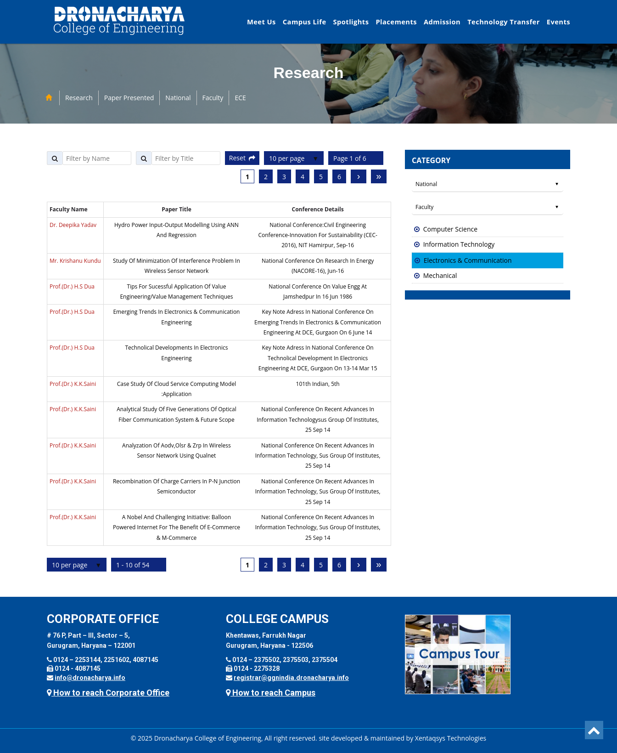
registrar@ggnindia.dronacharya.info (291, 677)
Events (558, 21)
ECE (240, 97)
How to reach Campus (270, 692)
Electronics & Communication (468, 260)
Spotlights (351, 21)
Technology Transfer (503, 21)
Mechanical (440, 275)
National (178, 97)
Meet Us (261, 21)
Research (79, 97)
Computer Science (450, 229)
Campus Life (304, 21)
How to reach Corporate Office (108, 692)
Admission (442, 21)
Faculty (213, 97)
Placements (396, 21)
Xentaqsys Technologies (450, 738)
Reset (242, 157)
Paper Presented (129, 97)
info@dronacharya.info (90, 677)
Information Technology (459, 244)
